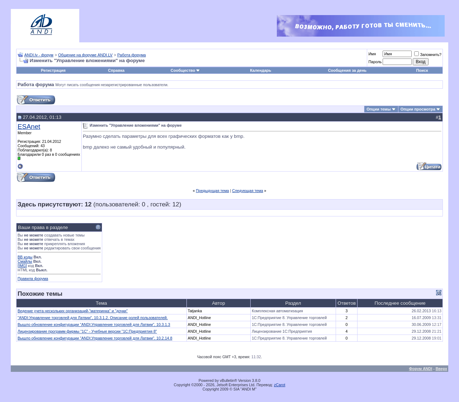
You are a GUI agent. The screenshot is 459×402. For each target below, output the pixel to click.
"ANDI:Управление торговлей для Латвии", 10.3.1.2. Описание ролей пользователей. (93, 317)
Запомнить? (427, 54)
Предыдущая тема (212, 190)
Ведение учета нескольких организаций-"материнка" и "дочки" (73, 311)
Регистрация (53, 70)
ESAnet (29, 126)
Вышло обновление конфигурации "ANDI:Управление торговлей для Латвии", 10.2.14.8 (95, 338)
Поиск (422, 70)
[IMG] (22, 265)
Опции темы (378, 109)
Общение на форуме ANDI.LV (85, 55)
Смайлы (25, 261)
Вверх (441, 368)
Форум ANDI (420, 368)
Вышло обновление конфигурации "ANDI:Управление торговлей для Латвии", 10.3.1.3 (94, 324)
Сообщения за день (347, 70)
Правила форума (33, 278)
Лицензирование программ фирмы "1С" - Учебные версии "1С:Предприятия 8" (87, 331)
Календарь (260, 70)
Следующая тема (247, 190)
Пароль (375, 62)
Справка (116, 70)
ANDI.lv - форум (38, 55)
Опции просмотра (418, 109)
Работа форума (131, 55)
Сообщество (185, 70)
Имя (372, 54)
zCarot (279, 385)
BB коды (25, 257)
